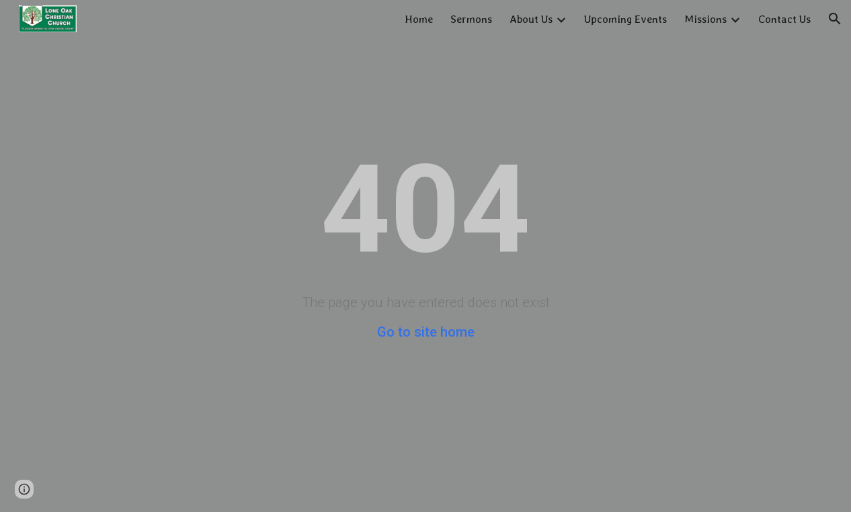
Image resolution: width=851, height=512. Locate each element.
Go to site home (426, 332)
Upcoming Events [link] (625, 19)
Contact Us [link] (784, 19)
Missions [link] (705, 19)
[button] (835, 19)
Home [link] (419, 19)
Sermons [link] (471, 19)
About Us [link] (531, 19)
